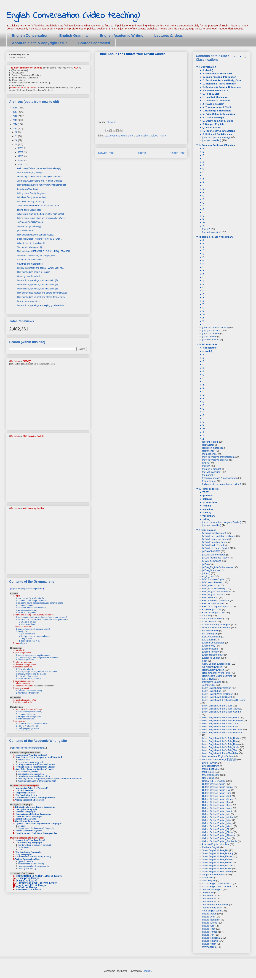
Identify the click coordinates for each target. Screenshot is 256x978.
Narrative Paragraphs (25, 811)
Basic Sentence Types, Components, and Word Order (39, 757)
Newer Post (106, 153)
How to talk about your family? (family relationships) (41, 185)
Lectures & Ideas (168, 35)
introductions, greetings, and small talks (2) (37, 284)
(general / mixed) (25, 861)
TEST (205, 492)
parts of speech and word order (31, 762)
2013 (15, 128)
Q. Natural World (211, 127)
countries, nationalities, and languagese (36, 255)
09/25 (20, 160)
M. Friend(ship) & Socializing (218, 114)
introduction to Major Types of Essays (39, 875)
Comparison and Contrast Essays (37, 882)
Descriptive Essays (28, 878)
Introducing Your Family (28, 189)
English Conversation (30, 35)
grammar (207, 495)
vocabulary (208, 515)
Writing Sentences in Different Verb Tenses (35, 764)
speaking (207, 509)
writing (206, 519)
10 (16, 140)
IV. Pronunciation (208, 344)
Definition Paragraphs (25, 819)
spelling (206, 512)
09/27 (20, 152)
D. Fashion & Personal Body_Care (221, 80)
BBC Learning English (33, 436)
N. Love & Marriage (213, 117)
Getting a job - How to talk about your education (39, 176)
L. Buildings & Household (216, 110)
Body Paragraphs (24, 854)
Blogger (147, 970)
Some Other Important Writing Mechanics (34, 769)
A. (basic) (207, 70)
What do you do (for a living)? (31, 243)
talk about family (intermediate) (31, 197)
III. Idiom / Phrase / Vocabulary (215, 236)
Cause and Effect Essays (31, 885)
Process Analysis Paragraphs (29, 830)
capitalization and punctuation (31, 774)
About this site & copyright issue (39, 43)
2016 (15, 116)
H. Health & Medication (215, 97)
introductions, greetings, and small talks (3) (37, 280)
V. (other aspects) (208, 488)
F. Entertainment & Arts (215, 90)
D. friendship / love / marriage (219, 83)
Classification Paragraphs (27, 821)
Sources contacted (94, 43)
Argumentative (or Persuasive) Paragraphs (36, 828)
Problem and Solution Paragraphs (36, 833)
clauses (23, 643)
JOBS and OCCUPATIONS (30, 222)
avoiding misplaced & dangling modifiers (37, 781)
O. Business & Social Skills (217, 120)
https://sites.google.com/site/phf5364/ (27, 588)
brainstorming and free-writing (31, 863)
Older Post (177, 153)
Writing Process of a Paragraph (29, 800)
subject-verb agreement (28, 771)
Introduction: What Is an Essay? (30, 840)
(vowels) (207, 351)
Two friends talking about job (30, 247)
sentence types (24, 759)
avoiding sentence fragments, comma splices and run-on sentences (50, 778)
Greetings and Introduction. (30, 276)
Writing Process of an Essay (28, 859)
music (163, 135)
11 (16, 136)
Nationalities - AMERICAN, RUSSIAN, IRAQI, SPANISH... (44, 251)
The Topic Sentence (24, 790)
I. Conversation (207, 66)
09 (16, 144)
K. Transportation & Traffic (217, 107)
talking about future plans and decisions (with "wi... (41, 218)
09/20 (20, 164)
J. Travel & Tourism (213, 104)
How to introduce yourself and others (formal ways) (41, 297)
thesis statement (24, 847)
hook (20, 849)
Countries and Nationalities (29, 259)
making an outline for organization (34, 866)
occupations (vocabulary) (29, 226)
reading (206, 505)
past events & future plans (119, 135)
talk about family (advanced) (30, 201)
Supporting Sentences (25, 792)
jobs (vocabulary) (25, 230)
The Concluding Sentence (27, 795)
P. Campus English (213, 124)
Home (142, 153)
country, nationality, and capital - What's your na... (40, 268)
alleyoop (111, 122)
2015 (15, 120)
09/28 (20, 148)
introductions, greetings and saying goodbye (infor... (41, 305)
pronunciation (210, 502)
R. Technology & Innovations (218, 131)
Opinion (21, 826)
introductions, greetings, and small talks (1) (37, 288)
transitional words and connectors (34, 776)
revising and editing (27, 868)
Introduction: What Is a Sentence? (31, 755)
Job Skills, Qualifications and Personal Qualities (39, 181)
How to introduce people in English (33, 272)
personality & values (147, 135)
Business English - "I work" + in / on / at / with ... (39, 239)
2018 (15, 107)
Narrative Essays (26, 880)
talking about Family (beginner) (31, 193)
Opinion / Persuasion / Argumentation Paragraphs (39, 823)
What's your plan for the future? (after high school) (40, 214)
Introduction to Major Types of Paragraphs (35, 807)
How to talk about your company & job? (35, 235)
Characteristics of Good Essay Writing (33, 856)
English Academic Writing (121, 35)
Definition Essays (26, 887)
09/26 (20, 156)
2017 (15, 112)
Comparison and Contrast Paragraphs (33, 814)
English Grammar (74, 35)
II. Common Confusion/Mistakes (216, 145)
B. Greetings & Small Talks (217, 73)
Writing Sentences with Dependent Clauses (35, 767)
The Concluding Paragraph (28, 852)
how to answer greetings (28, 301)
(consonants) (209, 347)
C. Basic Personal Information (219, 77)
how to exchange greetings (29, 172)
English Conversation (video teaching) (73, 15)
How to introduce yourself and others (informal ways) (42, 293)
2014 (15, 124)
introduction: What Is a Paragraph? (32, 788)
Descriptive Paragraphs (26, 809)
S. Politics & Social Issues (217, 134)
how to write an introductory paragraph (34, 845)
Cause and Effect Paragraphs (29, 816)
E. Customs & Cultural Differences (221, 87)
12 (16, 132)
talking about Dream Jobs (29, 210)
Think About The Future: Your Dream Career (38, 205)
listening (207, 499)
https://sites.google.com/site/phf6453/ (28, 748)
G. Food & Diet (210, 93)
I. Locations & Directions (216, 100)
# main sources (207, 530)
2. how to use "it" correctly (27, 693)
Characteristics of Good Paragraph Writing (35, 797)
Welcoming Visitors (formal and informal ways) (39, 168)
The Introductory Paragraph (28, 842)
